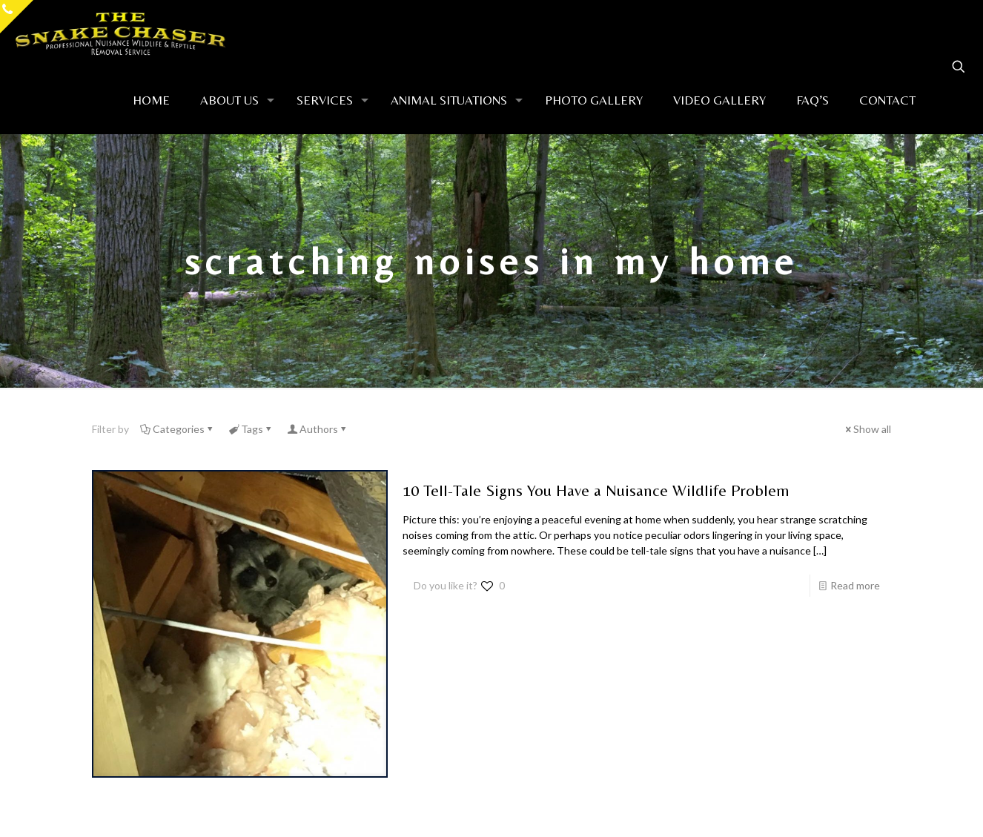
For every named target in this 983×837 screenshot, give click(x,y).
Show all (867, 429)
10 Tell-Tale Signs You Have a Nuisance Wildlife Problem (596, 490)
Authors (317, 429)
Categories (177, 429)
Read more (855, 585)
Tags (251, 429)
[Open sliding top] (16, 16)
